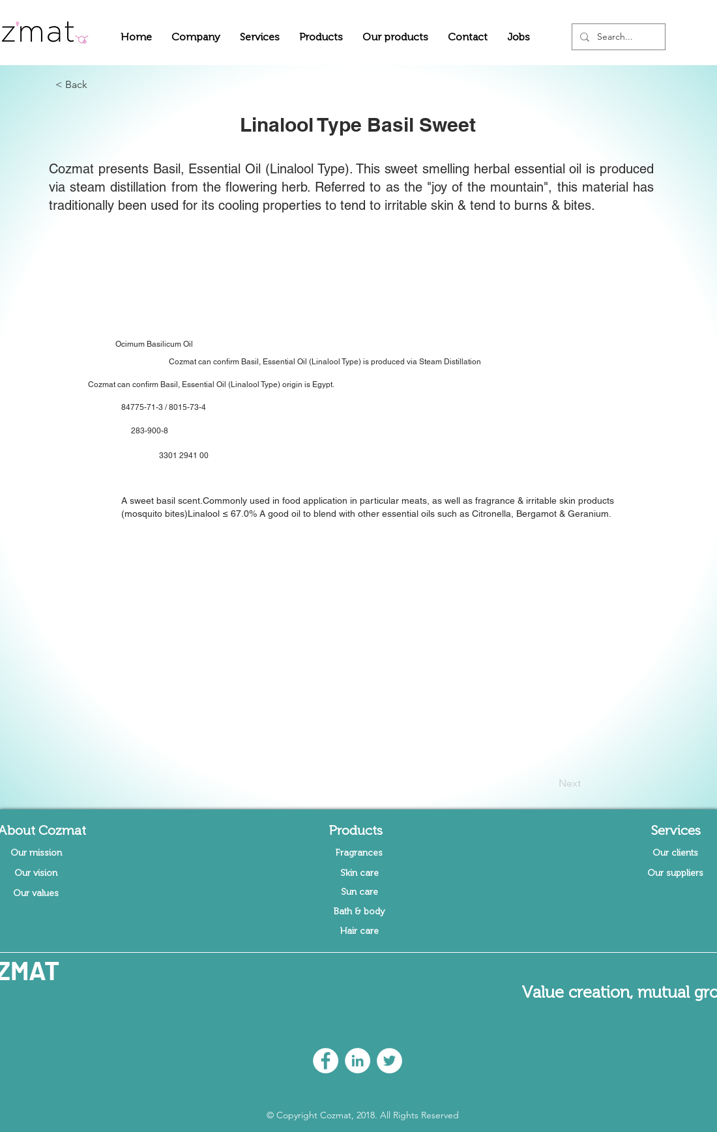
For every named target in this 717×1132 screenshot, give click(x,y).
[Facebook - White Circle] (325, 1060)
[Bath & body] (359, 912)
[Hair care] (359, 931)
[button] (196, 37)
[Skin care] (359, 873)
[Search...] (617, 37)
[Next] (548, 783)
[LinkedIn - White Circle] (357, 1060)
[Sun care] (359, 892)
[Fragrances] (359, 853)
